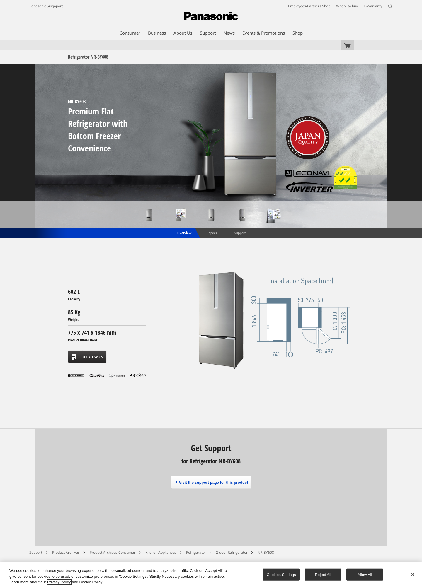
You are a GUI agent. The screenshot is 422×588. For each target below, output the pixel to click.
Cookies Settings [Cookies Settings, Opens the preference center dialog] (281, 574)
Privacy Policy (59, 582)
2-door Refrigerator (232, 552)
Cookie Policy (90, 582)
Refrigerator (196, 552)
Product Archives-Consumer (112, 552)
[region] (211, 575)
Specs (213, 232)
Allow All (365, 574)
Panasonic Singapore (46, 6)
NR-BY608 (266, 552)
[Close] (412, 574)
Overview (183, 232)
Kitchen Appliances (160, 552)
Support (240, 232)
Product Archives (66, 552)
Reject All (323, 574)
